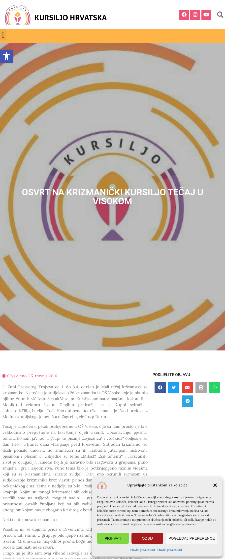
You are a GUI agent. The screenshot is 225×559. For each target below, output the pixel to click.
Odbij (147, 538)
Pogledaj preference (191, 538)
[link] (6, 56)
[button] (215, 485)
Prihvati (113, 538)
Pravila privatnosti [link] (142, 550)
